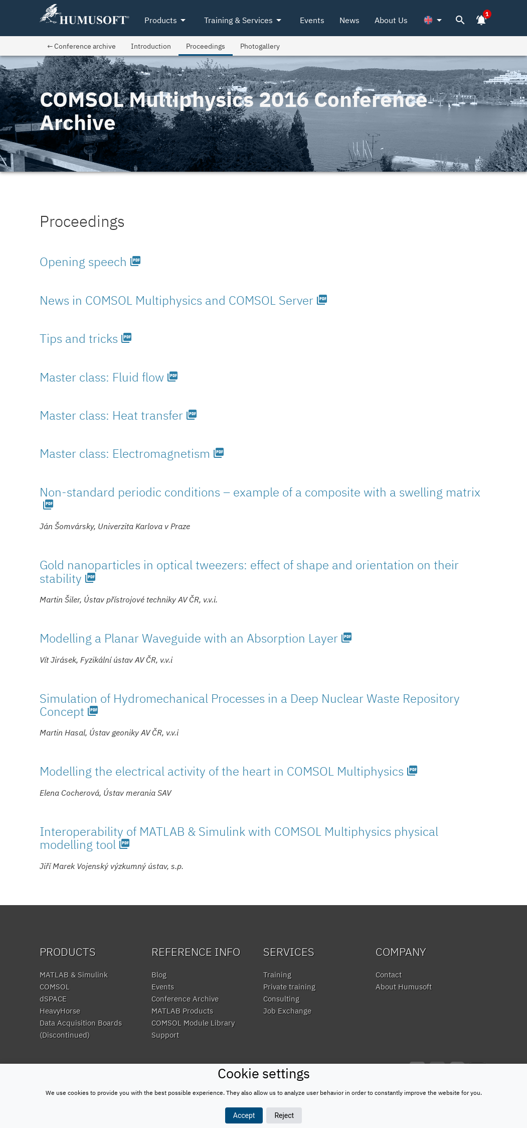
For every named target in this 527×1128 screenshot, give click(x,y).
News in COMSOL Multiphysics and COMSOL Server (184, 300)
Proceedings (205, 46)
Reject (284, 1115)
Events (312, 20)
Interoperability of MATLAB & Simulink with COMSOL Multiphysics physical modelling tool (239, 837)
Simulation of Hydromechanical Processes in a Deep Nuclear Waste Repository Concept (250, 704)
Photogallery (260, 46)
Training (277, 974)
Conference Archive (185, 999)
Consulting (281, 999)
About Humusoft (404, 986)
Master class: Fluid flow (109, 377)
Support (165, 1035)
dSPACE (53, 999)
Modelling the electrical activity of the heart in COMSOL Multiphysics (229, 771)
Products (166, 20)
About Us (391, 20)
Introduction (151, 46)
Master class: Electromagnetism (132, 453)
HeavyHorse (60, 1011)
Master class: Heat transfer (119, 415)
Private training (289, 986)
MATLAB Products (182, 1011)
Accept (244, 1115)
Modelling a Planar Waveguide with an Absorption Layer (196, 638)
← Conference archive (81, 46)
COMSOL (55, 986)
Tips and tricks (86, 338)
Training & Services (244, 20)
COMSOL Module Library (193, 1023)
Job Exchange (287, 1011)
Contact (389, 974)
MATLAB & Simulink (74, 974)
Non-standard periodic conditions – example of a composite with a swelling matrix (260, 497)
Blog (158, 974)
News (349, 20)
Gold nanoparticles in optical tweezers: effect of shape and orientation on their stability (249, 571)
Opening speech (90, 262)
